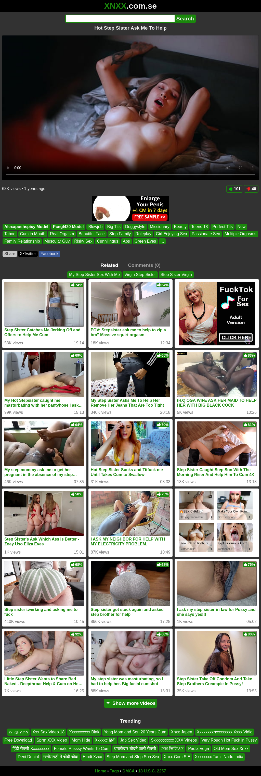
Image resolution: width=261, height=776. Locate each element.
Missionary (159, 226)
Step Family (120, 234)
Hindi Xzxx (92, 757)
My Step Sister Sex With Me (94, 274)
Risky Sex (83, 241)
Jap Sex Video (133, 740)
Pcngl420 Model (68, 226)
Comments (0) (144, 265)
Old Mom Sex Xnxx (231, 748)
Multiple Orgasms (240, 234)
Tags (114, 771)
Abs (126, 241)
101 (235, 189)
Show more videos (131, 703)
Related (109, 265)
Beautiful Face (92, 234)
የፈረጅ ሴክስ (18, 732)
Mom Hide (81, 740)
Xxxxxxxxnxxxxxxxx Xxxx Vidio (224, 732)
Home (100, 771)
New (241, 226)
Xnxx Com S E (177, 757)
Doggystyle (135, 226)
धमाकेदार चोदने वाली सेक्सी (135, 748)
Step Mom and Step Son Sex (133, 757)
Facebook (49, 254)
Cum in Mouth (33, 234)
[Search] (120, 19)
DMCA (128, 771)
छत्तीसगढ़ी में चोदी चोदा (60, 757)
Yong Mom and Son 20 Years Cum (135, 732)
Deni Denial (28, 757)
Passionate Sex (206, 234)
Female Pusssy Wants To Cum (82, 748)
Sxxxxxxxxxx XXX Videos (174, 740)
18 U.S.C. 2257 (152, 771)
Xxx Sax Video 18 (48, 732)
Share (9, 254)
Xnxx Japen (181, 732)
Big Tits (113, 226)
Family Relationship (22, 241)
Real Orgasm (62, 234)
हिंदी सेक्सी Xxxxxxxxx (30, 748)
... (162, 241)
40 (251, 189)
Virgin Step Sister (140, 274)
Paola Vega (198, 748)
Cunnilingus (107, 241)
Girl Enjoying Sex (171, 234)
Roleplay (143, 234)
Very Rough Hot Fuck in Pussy (229, 740)
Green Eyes (145, 241)
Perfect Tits (222, 226)
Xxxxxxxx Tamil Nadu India (219, 757)
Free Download (18, 740)
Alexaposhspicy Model (26, 226)
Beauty (180, 226)
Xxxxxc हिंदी (105, 740)
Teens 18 (199, 226)
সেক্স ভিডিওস (172, 748)
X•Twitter (28, 254)
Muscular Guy (57, 241)
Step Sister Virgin (176, 274)
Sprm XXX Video (51, 740)
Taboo (10, 234)
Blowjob (95, 226)
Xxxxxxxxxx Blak (84, 732)
